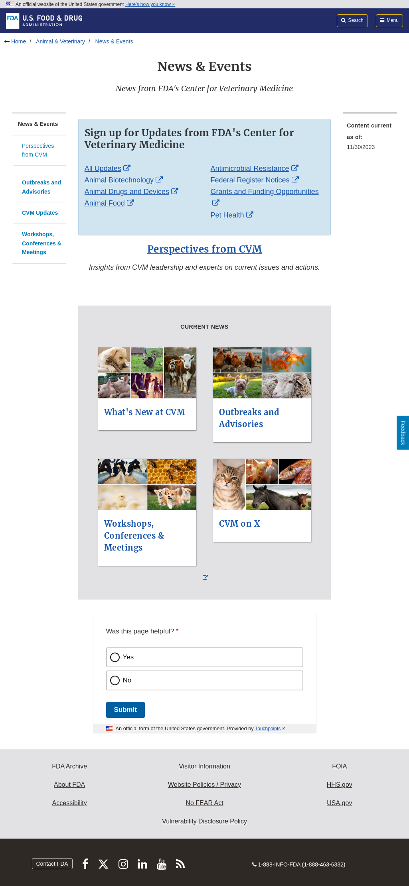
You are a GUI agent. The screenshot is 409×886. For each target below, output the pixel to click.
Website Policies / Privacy (204, 784)
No (127, 680)
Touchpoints (268, 728)
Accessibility (69, 803)
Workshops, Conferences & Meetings (41, 243)
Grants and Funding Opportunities (264, 192)
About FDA (69, 784)
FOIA (339, 766)
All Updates (103, 168)
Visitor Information (204, 766)
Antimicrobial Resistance (249, 168)
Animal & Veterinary (60, 41)
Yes (128, 657)
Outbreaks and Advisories (41, 187)
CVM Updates (40, 213)
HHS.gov (339, 784)
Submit (125, 710)
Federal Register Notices (249, 180)
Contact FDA (52, 864)
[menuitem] (370, 139)
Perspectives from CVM (38, 150)
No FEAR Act (204, 803)
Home (18, 41)
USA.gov (339, 803)
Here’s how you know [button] (150, 4)
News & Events (114, 41)
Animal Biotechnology (119, 180)
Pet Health (227, 215)
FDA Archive (69, 766)
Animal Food (105, 203)
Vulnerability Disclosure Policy (204, 821)
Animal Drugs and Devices (127, 192)
